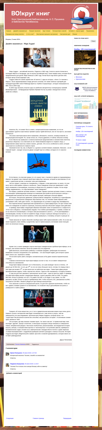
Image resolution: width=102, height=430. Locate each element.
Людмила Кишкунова (17, 364)
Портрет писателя (34, 31)
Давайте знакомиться (20, 31)
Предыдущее (67, 418)
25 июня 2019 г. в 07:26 (30, 353)
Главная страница (38, 418)
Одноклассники (80, 79)
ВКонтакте (79, 77)
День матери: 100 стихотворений (81, 135)
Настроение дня (65, 34)
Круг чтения (46, 31)
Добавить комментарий (14, 373)
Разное (75, 34)
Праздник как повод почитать (15, 34)
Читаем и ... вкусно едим (76, 31)
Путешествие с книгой (59, 31)
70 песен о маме (81, 140)
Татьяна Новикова (20, 344)
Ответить (13, 358)
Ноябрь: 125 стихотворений (84, 49)
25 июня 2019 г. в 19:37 (32, 364)
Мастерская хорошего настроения (47, 34)
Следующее (10, 418)
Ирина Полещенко (16, 353)
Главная (8, 31)
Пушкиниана (90, 31)
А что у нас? (30, 34)
